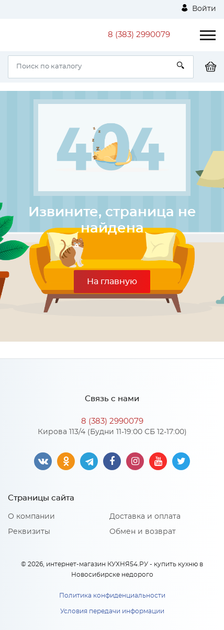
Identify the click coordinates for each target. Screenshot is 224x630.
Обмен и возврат (142, 531)
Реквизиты (29, 531)
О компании (31, 516)
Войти (199, 8)
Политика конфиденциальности (112, 595)
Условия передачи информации (112, 611)
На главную (112, 281)
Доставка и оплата (145, 516)
